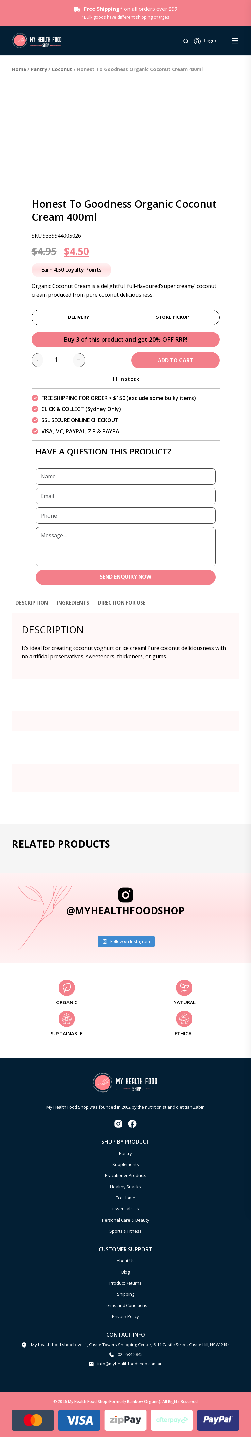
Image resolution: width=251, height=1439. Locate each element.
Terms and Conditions (125, 1307)
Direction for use (126, 604)
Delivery (78, 317)
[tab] (32, 607)
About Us (126, 1262)
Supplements (125, 1166)
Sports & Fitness (125, 1233)
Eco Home (125, 1200)
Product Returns (125, 1285)
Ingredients (76, 604)
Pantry (39, 69)
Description (32, 604)
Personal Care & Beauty (125, 1222)
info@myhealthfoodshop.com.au (130, 1366)
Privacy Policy (125, 1318)
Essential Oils (125, 1211)
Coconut (62, 69)
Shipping (125, 1296)
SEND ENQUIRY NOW (125, 578)
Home (19, 69)
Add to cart (175, 361)
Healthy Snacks (125, 1188)
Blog (125, 1273)
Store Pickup (172, 317)
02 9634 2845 (130, 1356)
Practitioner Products (125, 1177)
